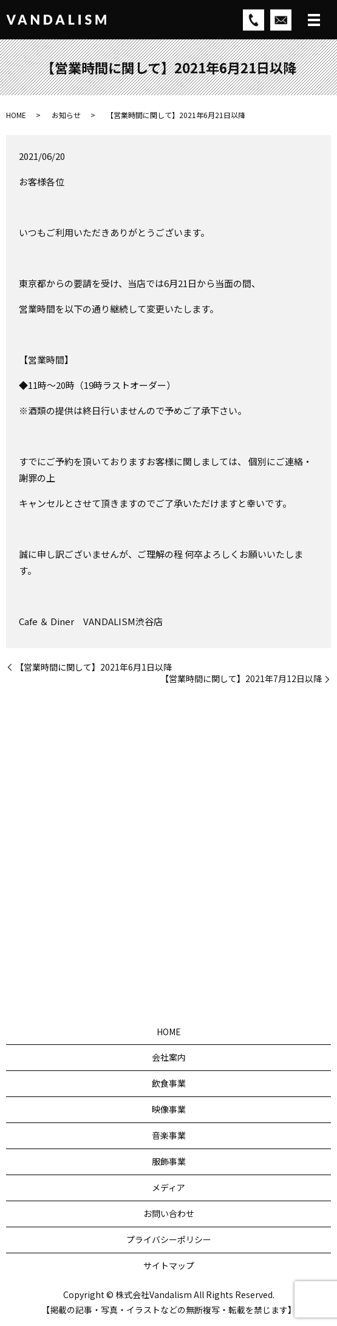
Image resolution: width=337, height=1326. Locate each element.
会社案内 (169, 1057)
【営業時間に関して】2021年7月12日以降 (241, 679)
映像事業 (169, 1109)
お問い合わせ (168, 1213)
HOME (16, 115)
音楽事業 (169, 1135)
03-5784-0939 (183, 899)
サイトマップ (168, 1265)
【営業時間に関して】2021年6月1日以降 (93, 667)
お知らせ (66, 115)
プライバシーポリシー (168, 1239)
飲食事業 (169, 1083)
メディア (168, 1187)
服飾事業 (169, 1161)
